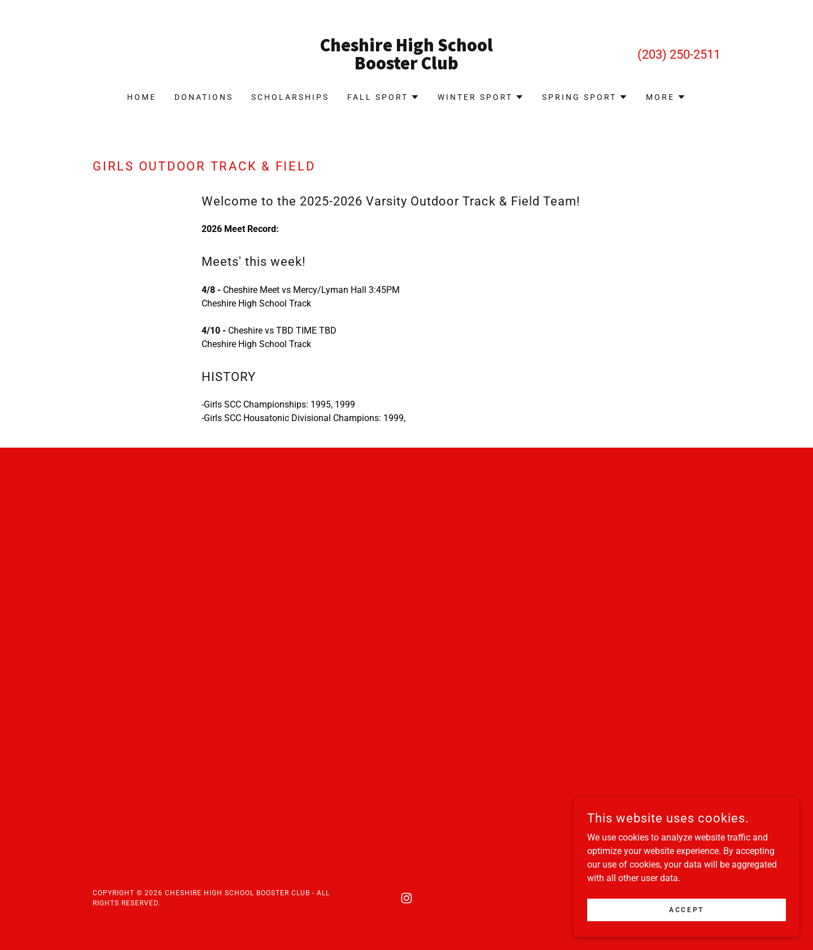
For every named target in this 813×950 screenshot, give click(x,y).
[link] (406, 66)
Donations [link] (203, 97)
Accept (686, 909)
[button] (383, 97)
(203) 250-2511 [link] (678, 54)
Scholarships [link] (290, 97)
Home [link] (141, 97)
